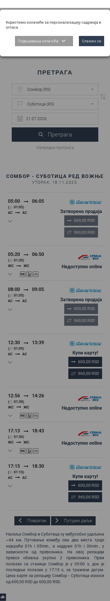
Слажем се (91, 33)
